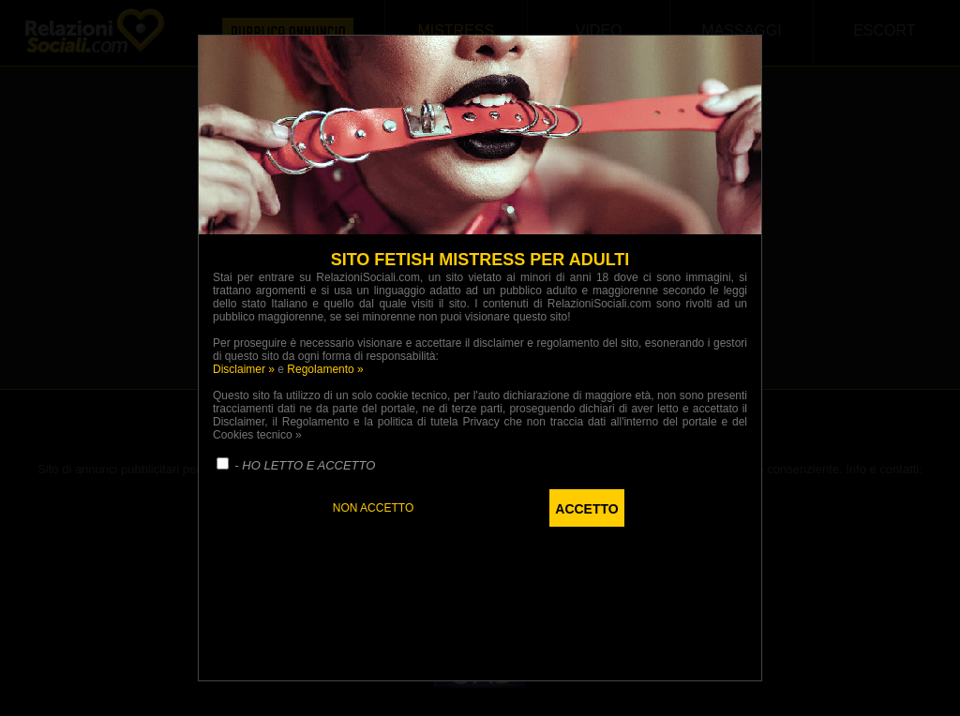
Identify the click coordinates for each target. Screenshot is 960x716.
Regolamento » (325, 369)
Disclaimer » (244, 369)
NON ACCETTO (373, 508)
